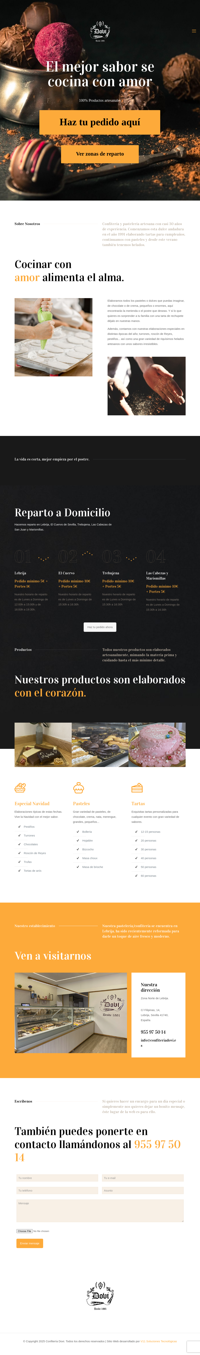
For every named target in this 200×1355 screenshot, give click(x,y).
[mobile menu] (194, 31)
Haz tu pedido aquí (100, 123)
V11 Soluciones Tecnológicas (159, 1341)
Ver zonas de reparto (100, 155)
